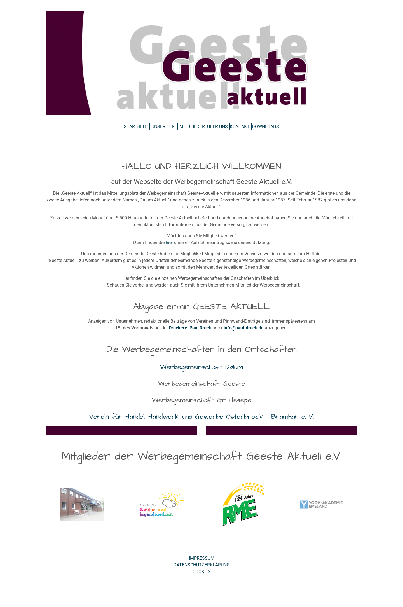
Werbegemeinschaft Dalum (201, 371)
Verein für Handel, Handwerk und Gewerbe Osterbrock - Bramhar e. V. (201, 420)
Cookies (202, 575)
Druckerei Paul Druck (190, 331)
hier (169, 246)
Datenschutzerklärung (202, 568)
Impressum (201, 562)
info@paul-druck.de (244, 331)
